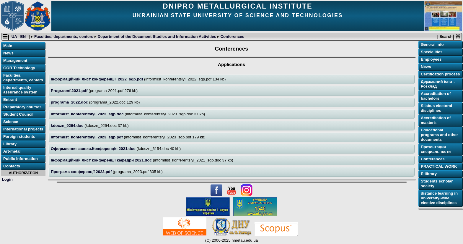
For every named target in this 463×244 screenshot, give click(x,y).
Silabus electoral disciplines (436, 108)
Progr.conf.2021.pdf (70, 90)
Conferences (231, 36)
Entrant (10, 99)
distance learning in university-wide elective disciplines (439, 198)
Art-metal (12, 151)
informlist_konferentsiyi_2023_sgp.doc (88, 114)
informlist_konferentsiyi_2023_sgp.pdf (87, 137)
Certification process (440, 74)
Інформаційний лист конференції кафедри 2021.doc (102, 160)
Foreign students (19, 136)
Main (7, 45)
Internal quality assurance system (20, 89)
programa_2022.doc (70, 102)
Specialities (431, 52)
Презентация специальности (436, 149)
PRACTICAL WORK (439, 166)
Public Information (20, 158)
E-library (429, 174)
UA (15, 36)
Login (7, 179)
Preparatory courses (22, 107)
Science (10, 121)
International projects (23, 129)
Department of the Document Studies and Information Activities (157, 36)
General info (432, 44)
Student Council (18, 114)
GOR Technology (19, 68)
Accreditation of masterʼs (436, 120)
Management (15, 60)
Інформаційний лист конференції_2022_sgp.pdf (97, 79)
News (8, 53)
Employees (431, 59)
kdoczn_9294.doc (67, 125)
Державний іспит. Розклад (438, 83)
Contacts (11, 166)
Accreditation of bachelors (436, 96)
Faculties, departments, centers (63, 36)
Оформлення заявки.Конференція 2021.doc (93, 148)
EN (23, 36)
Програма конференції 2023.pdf (82, 171)
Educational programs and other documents (439, 135)
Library (10, 144)
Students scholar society (437, 183)
